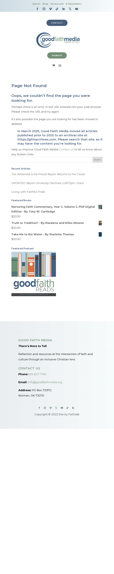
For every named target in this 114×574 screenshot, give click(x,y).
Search (36, 4)
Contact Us (29, 368)
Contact (57, 23)
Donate (57, 55)
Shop (45, 4)
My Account (57, 4)
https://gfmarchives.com (36, 139)
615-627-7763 (37, 374)
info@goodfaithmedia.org (45, 382)
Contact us (66, 149)
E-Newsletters (73, 4)
